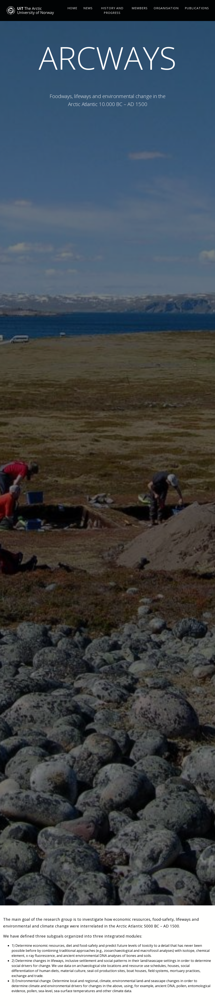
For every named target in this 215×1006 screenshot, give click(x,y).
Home (72, 15)
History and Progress (112, 17)
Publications (197, 15)
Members (140, 15)
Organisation (166, 15)
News (88, 15)
